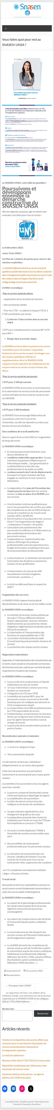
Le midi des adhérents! (13, 1055)
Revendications (13, 975)
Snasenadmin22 (13, 970)
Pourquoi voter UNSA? (18, 985)
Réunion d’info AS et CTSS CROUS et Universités (26, 1060)
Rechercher (8, 1008)
